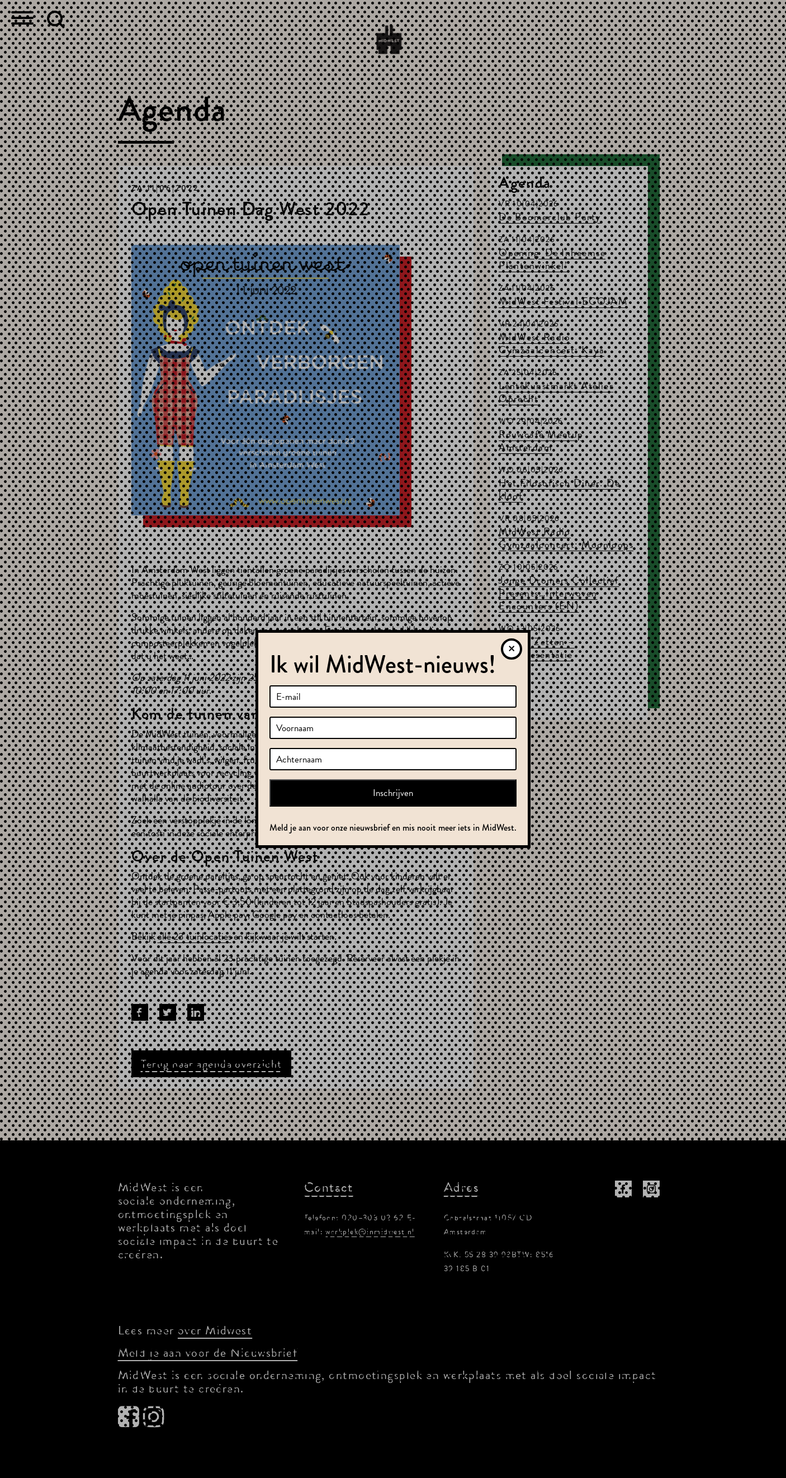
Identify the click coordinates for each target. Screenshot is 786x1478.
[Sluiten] (511, 649)
